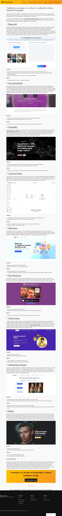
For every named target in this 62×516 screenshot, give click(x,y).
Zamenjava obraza (31, 485)
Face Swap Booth (15, 83)
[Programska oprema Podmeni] (37, 499)
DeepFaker (12, 127)
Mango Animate (3, 495)
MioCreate (12, 228)
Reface (11, 411)
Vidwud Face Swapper (17, 364)
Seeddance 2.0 (25, 510)
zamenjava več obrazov (19, 27)
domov (11, 489)
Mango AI (12, 24)
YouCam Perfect (15, 173)
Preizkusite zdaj (31, 480)
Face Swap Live (14, 275)
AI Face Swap (14, 318)
